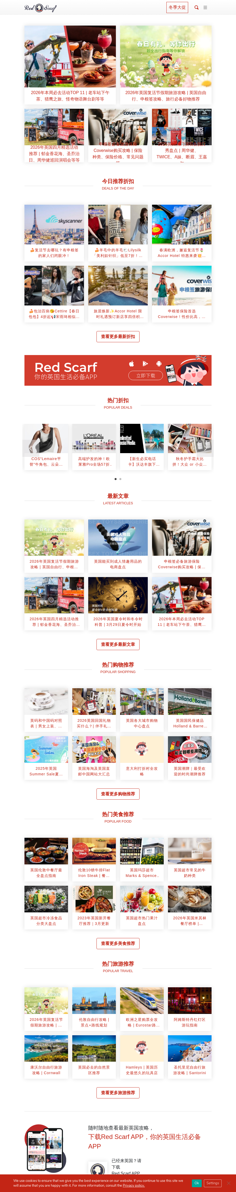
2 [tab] (120, 479)
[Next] (205, 448)
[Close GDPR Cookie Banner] (228, 1183)
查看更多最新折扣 (118, 336)
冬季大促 (177, 7)
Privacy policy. (134, 1185)
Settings (212, 1183)
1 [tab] (115, 479)
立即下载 (145, 375)
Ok (197, 1183)
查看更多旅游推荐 (118, 1092)
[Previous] (30, 448)
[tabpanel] (46, 449)
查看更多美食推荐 (118, 943)
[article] (70, 65)
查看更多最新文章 (118, 644)
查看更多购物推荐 (118, 794)
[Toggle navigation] (205, 8)
